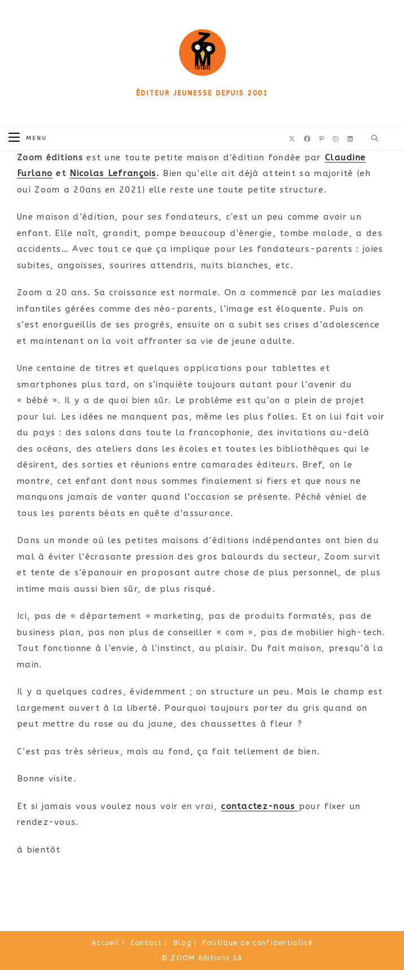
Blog (182, 943)
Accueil (105, 943)
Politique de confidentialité (257, 943)
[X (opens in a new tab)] (291, 139)
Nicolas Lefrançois (112, 173)
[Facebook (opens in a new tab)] (307, 139)
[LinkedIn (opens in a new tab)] (350, 139)
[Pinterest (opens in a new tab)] (321, 139)
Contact (146, 943)
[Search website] (375, 139)
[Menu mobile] (27, 138)
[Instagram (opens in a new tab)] (335, 139)
